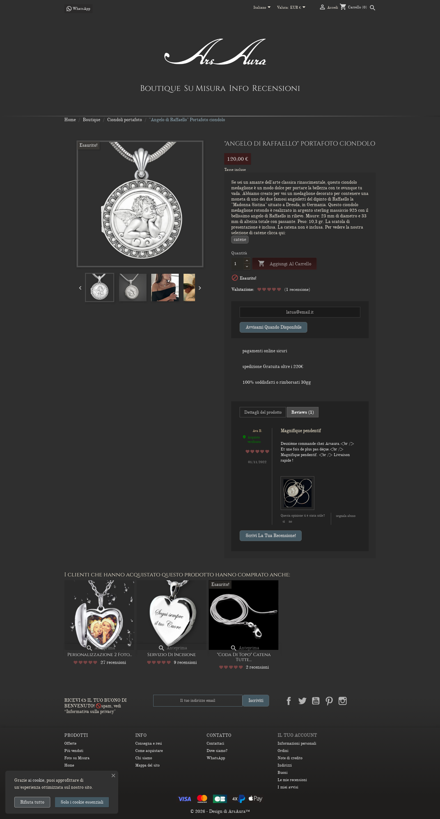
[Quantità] (237, 263)
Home (69, 765)
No (290, 521)
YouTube (315, 701)
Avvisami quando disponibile (273, 327)
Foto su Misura (77, 758)
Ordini (283, 750)
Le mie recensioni (292, 779)
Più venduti (73, 750)
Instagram (342, 701)
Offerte (70, 743)
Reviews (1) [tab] (302, 412)
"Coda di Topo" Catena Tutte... (244, 657)
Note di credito (290, 758)
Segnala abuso (346, 516)
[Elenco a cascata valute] (299, 7)
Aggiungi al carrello (284, 264)
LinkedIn (356, 701)
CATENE (240, 239)
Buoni (283, 772)
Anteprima (100, 648)
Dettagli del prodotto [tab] (262, 412)
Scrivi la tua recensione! (271, 536)
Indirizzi (285, 765)
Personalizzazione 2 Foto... (99, 655)
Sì (284, 521)
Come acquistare (149, 750)
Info (239, 88)
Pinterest (329, 701)
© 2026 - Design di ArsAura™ (220, 811)
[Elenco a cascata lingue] (263, 7)
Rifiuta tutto (32, 802)
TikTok (369, 701)
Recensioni (276, 88)
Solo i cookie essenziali (82, 802)
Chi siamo (143, 758)
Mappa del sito (147, 765)
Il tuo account (297, 735)
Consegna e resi (148, 743)
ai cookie (36, 780)
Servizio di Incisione (171, 655)
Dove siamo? (217, 750)
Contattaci (215, 743)
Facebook (288, 701)
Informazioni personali (297, 743)
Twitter (302, 701)
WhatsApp (216, 758)
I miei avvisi (288, 787)
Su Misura (205, 88)
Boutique (160, 88)
